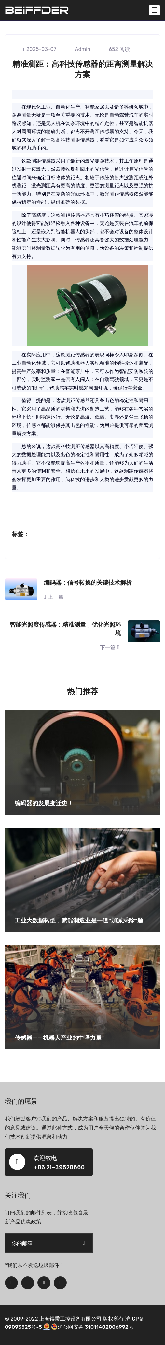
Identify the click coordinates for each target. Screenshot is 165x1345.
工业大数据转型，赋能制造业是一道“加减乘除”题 (79, 920)
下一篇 (110, 647)
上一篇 (53, 597)
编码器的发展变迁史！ (44, 803)
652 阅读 (117, 49)
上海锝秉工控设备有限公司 (70, 1319)
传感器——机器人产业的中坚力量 (58, 1038)
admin (80, 49)
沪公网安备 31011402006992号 (92, 1327)
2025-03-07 (39, 49)
